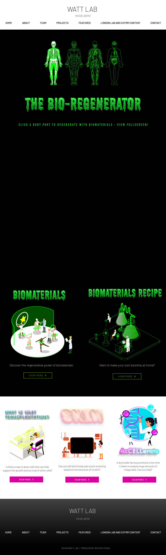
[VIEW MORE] (38, 375)
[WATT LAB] (82, 9)
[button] (43, 22)
